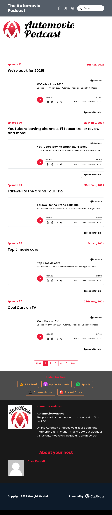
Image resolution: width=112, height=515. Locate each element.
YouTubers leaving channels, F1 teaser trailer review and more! (53, 130)
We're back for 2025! (26, 70)
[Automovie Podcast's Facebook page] (59, 9)
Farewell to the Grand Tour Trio (35, 191)
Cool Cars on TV (22, 307)
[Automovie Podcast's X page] (64, 9)
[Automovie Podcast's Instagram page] (71, 9)
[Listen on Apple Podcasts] (56, 386)
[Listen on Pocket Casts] (71, 397)
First (38, 363)
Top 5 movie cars (23, 249)
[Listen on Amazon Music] (39, 397)
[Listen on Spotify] (84, 386)
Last (73, 363)
